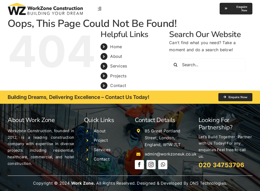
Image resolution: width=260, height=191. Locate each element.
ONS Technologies (208, 183)
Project (101, 140)
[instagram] (151, 164)
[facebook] (139, 164)
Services (118, 65)
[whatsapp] (162, 164)
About (116, 56)
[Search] (175, 64)
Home (116, 46)
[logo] (45, 4)
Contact (118, 85)
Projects (118, 75)
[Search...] (207, 64)
